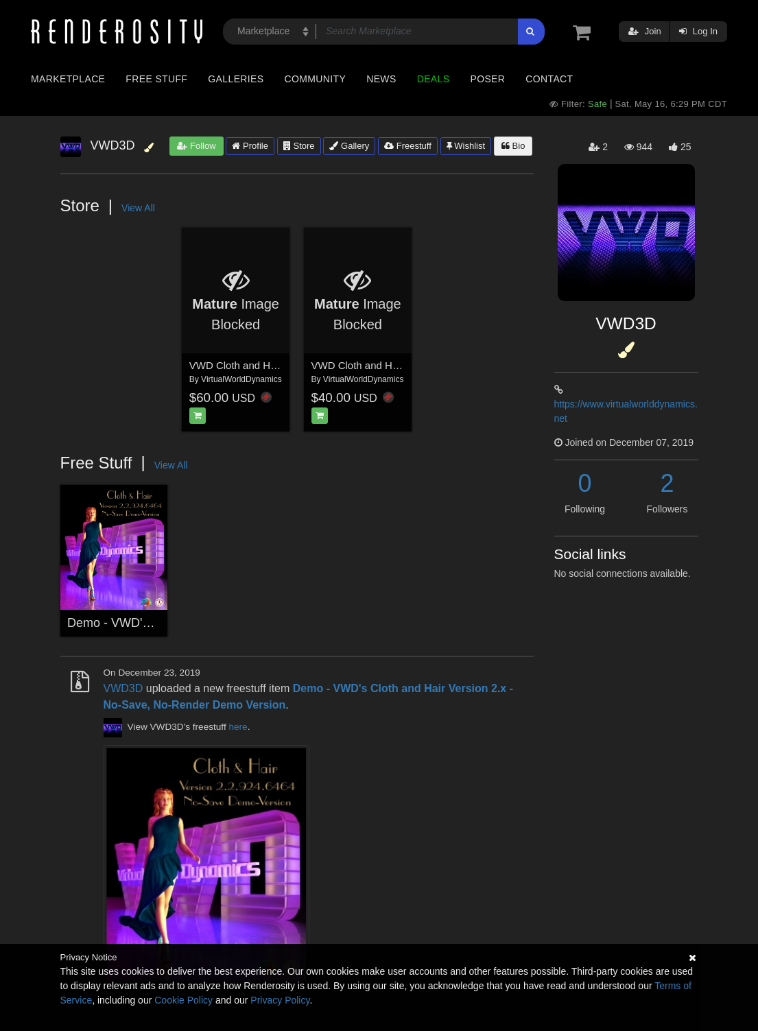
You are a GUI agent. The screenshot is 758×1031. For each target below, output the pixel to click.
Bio (513, 146)
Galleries (235, 78)
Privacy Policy (279, 1000)
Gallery (349, 146)
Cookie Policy (183, 1000)
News (381, 78)
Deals (433, 78)
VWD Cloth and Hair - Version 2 (261, 365)
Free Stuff (156, 78)
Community (315, 78)
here (237, 727)
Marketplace (68, 78)
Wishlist (466, 146)
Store (299, 146)
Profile (250, 146)
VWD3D (123, 688)
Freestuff (407, 146)
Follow (196, 146)
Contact (549, 78)
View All (138, 207)
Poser (487, 78)
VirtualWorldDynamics (241, 379)
